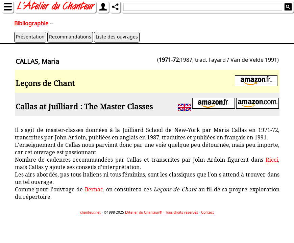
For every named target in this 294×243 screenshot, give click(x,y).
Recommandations (70, 36)
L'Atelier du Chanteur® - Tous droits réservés (161, 212)
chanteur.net (90, 212)
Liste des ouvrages (117, 36)
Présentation (30, 36)
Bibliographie (31, 23)
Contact (207, 212)
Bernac (94, 189)
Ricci (272, 159)
